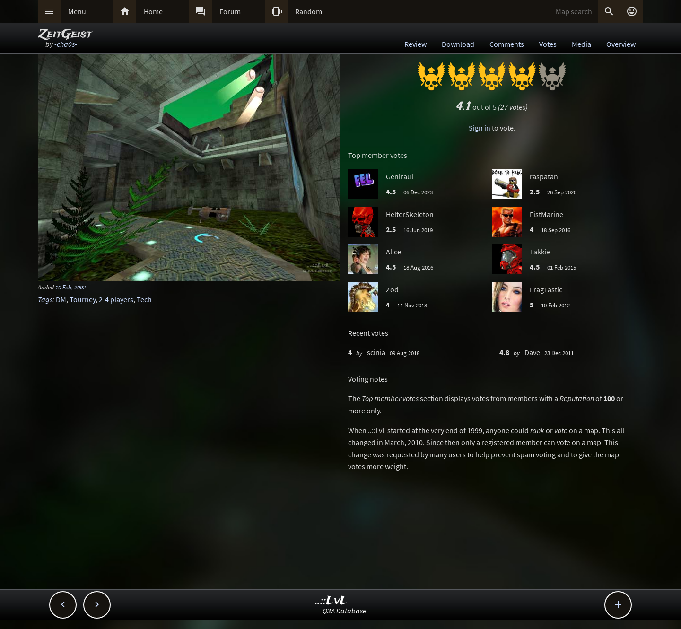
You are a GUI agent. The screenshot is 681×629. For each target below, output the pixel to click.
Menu (77, 11)
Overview (621, 44)
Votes (548, 44)
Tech (144, 299)
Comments (506, 44)
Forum (230, 11)
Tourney (83, 299)
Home (153, 11)
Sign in (479, 127)
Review (415, 44)
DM (61, 299)
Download (458, 44)
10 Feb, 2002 (70, 287)
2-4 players (116, 299)
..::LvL (332, 601)
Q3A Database (345, 610)
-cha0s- (65, 44)
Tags (45, 299)
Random (308, 11)
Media (581, 44)
